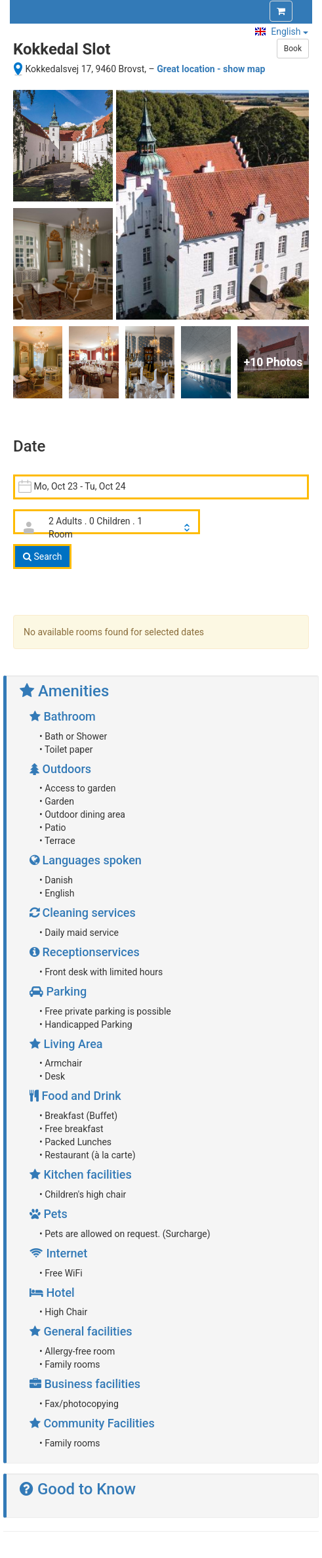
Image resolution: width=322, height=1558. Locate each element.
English (281, 31)
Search (42, 556)
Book (293, 48)
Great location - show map (211, 69)
